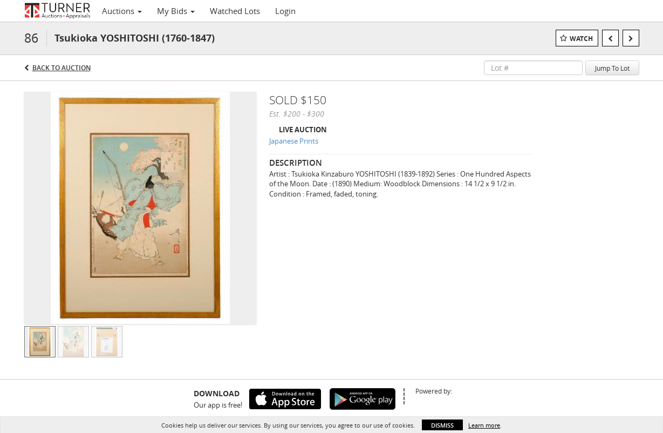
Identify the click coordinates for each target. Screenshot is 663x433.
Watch (581, 38)
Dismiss (442, 425)
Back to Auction (61, 67)
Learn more (484, 425)
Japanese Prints (293, 141)
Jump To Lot (612, 68)
